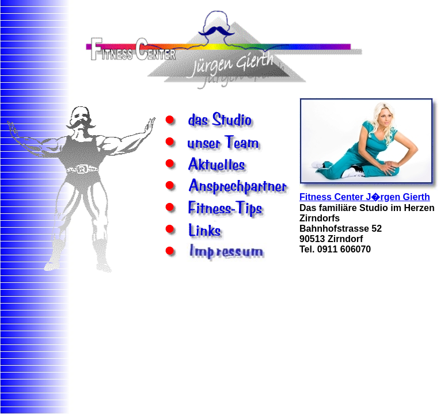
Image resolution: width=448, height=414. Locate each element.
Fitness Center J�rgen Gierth (364, 197)
